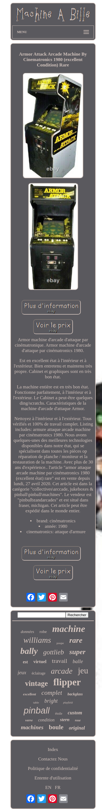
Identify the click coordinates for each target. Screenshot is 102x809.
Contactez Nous (52, 759)
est (25, 662)
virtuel (40, 661)
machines (32, 727)
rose (78, 720)
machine (68, 629)
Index (53, 749)
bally (29, 651)
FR (58, 787)
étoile (58, 713)
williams (37, 639)
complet (51, 692)
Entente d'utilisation (53, 778)
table (36, 702)
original (77, 728)
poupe (60, 643)
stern (65, 719)
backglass (75, 694)
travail (59, 660)
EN (48, 787)
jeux (22, 672)
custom (75, 712)
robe (43, 631)
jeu (83, 670)
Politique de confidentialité (53, 768)
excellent (29, 694)
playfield (68, 702)
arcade (61, 671)
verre (29, 720)
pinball (37, 710)
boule (56, 727)
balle (78, 661)
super (77, 652)
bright (51, 701)
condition (46, 720)
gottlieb (53, 652)
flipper (67, 682)
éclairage (38, 673)
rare (75, 640)
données (27, 631)
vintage (36, 683)
